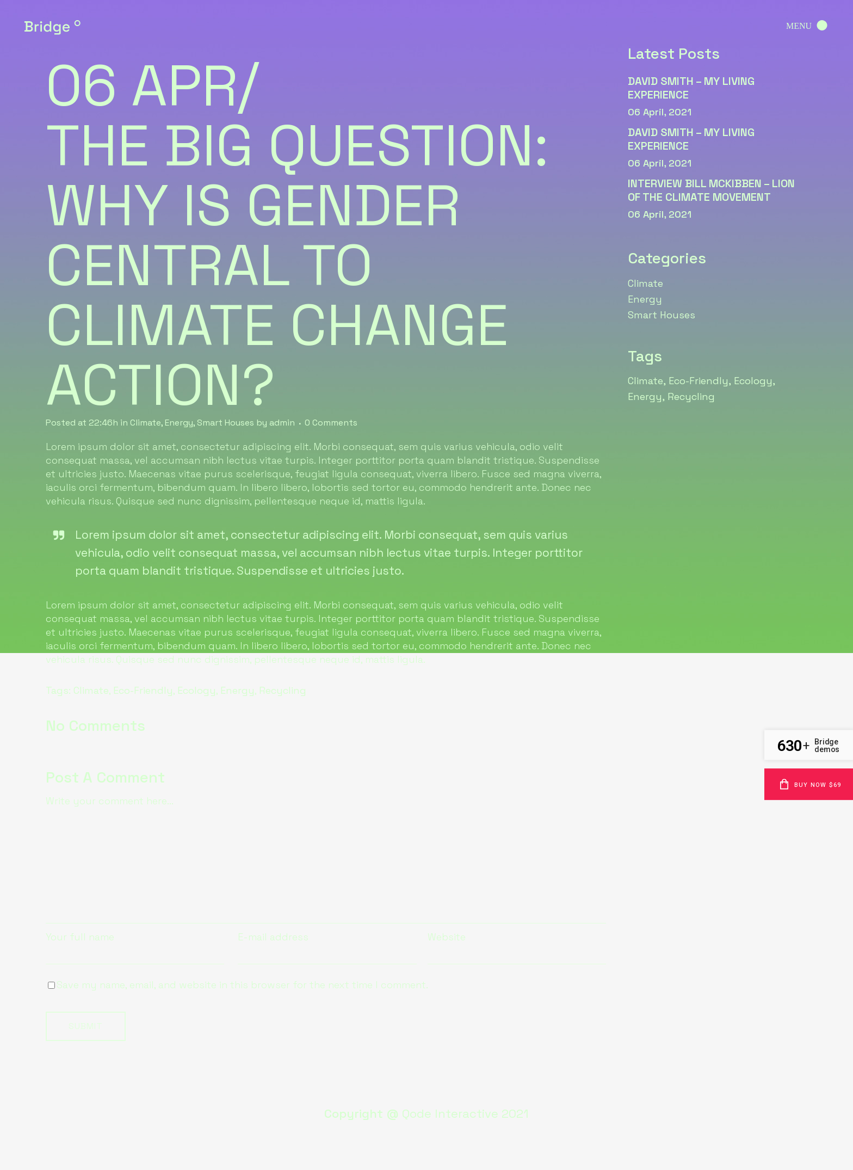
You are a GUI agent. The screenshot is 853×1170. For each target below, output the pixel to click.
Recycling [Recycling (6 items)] (691, 396)
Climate (145, 422)
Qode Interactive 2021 (465, 1113)
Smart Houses (225, 422)
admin (282, 422)
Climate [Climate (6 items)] (645, 380)
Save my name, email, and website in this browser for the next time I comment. (242, 984)
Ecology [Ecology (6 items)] (753, 380)
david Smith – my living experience (691, 88)
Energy (179, 422)
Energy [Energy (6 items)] (645, 396)
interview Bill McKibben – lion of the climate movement (711, 190)
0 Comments (331, 422)
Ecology (196, 690)
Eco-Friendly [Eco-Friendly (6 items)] (698, 380)
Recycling (282, 690)
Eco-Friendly (143, 690)
